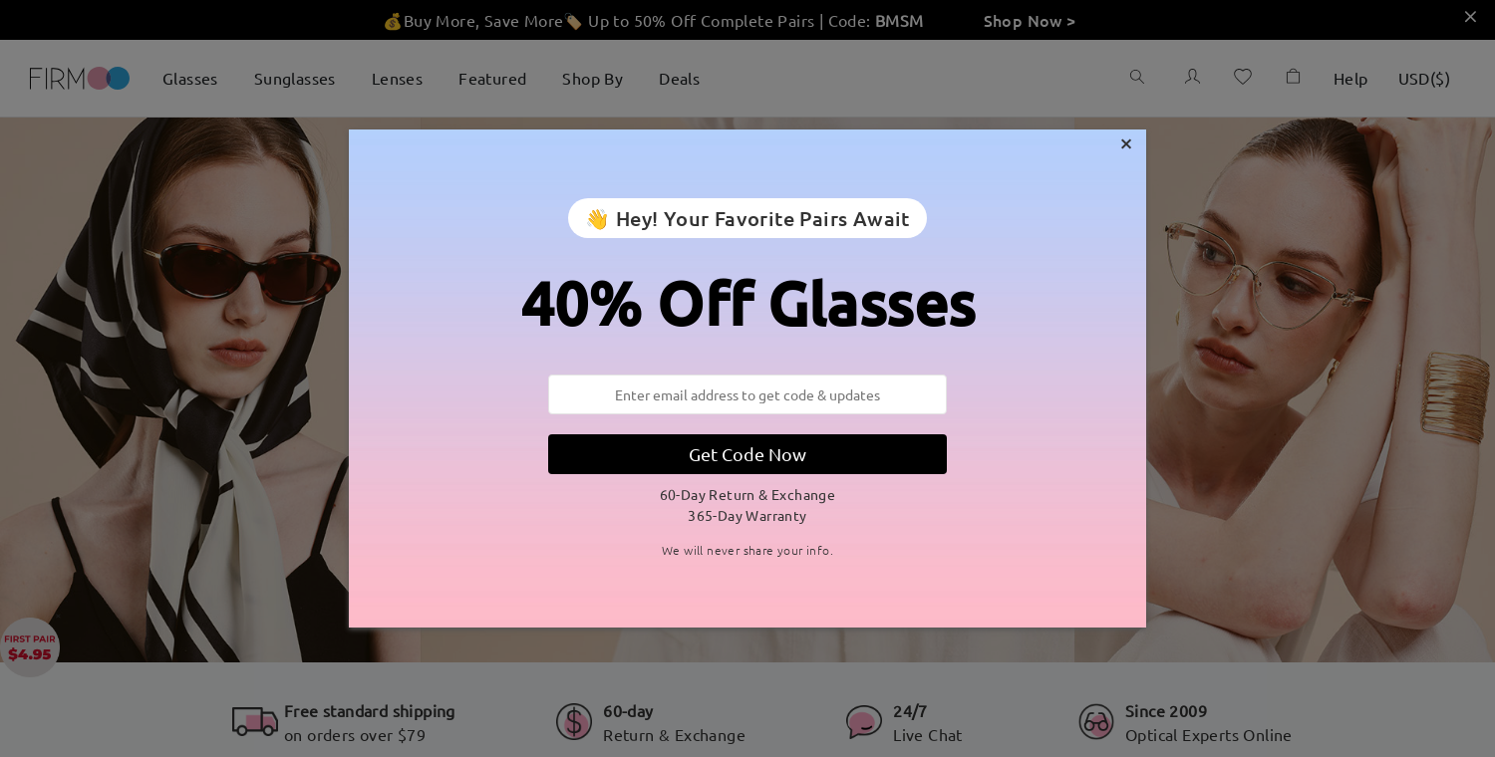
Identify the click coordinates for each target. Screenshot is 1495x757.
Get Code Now (747, 453)
